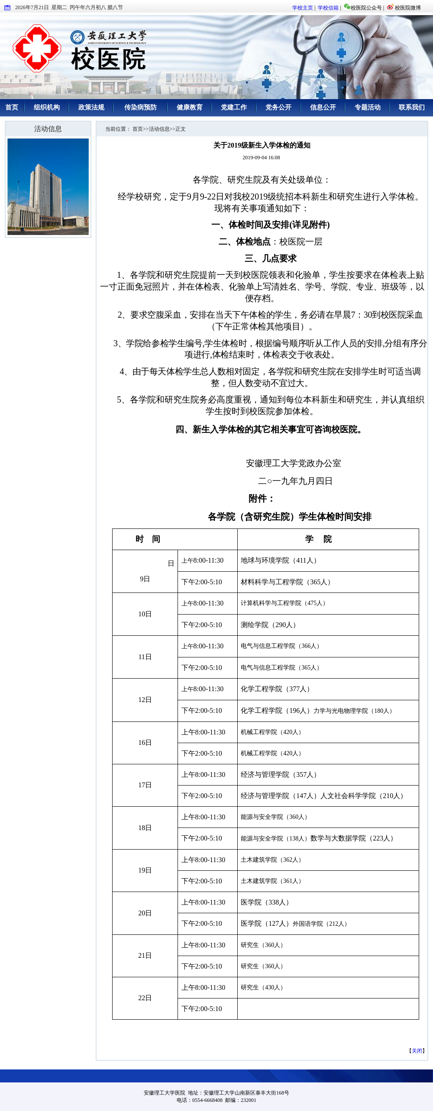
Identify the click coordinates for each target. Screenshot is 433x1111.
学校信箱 (328, 8)
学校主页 (302, 8)
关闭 (417, 1051)
